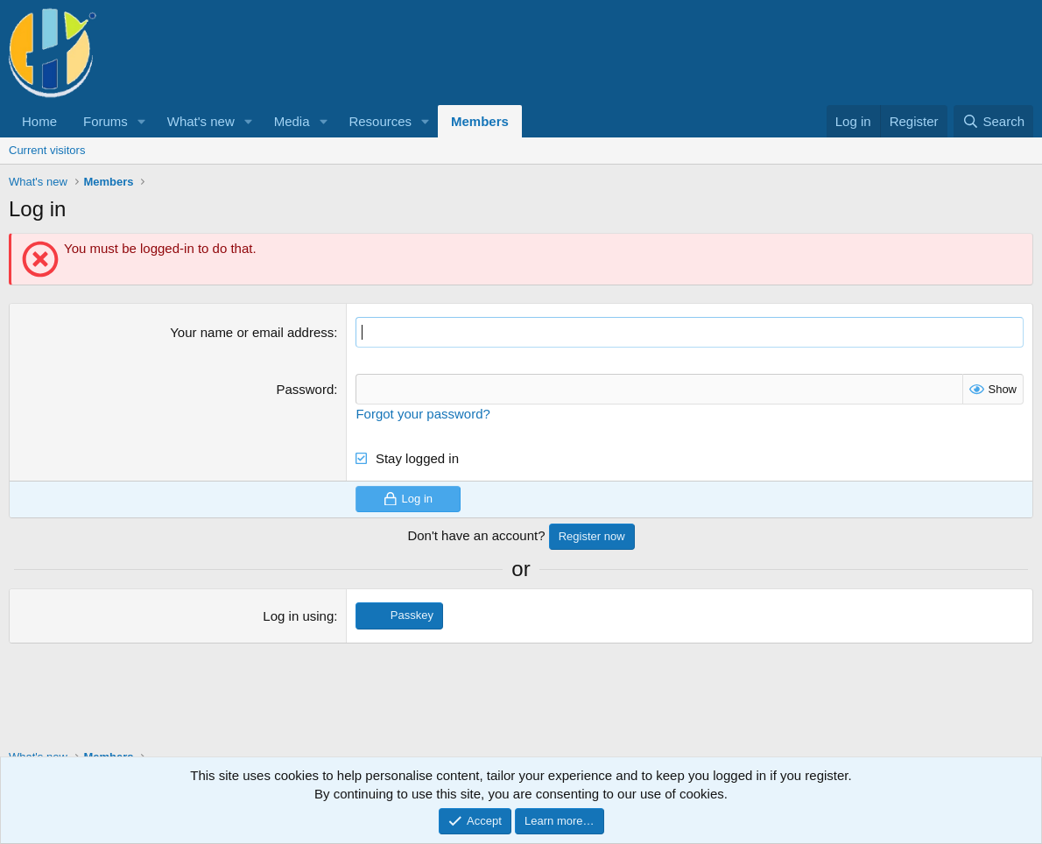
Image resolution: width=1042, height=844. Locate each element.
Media (292, 121)
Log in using (298, 615)
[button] (142, 121)
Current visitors (47, 150)
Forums (105, 121)
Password (305, 389)
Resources (380, 121)
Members (480, 121)
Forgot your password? (422, 413)
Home (39, 121)
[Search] (993, 121)
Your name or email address (252, 332)
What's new (201, 121)
